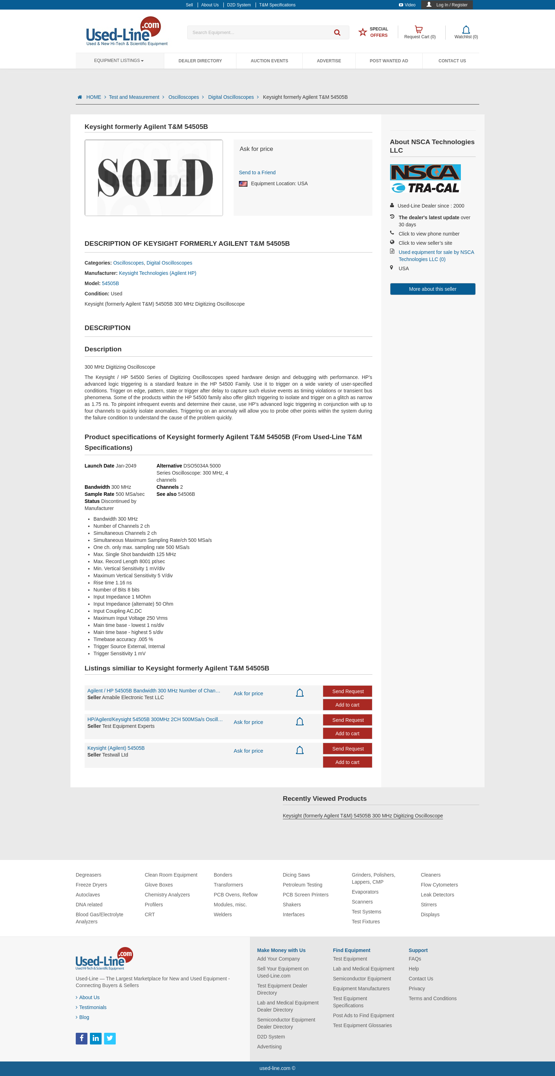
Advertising (269, 1046)
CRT (150, 914)
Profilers (154, 904)
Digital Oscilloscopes (234, 97)
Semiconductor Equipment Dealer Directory (286, 1023)
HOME (96, 97)
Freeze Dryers (91, 885)
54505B (110, 283)
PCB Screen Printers (305, 894)
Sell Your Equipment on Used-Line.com (283, 972)
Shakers (292, 904)
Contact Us (452, 60)
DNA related (89, 904)
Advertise (329, 60)
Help (414, 969)
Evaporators (365, 892)
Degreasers (88, 875)
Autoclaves (88, 894)
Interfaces (293, 914)
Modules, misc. (230, 904)
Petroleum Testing (302, 885)
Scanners (362, 902)
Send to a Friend (257, 172)
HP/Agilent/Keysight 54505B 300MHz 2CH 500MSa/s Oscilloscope (155, 719)
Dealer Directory (200, 60)
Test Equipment (350, 959)
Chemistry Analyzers (167, 894)
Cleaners (431, 875)
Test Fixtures (366, 921)
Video (407, 4)
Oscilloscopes (186, 97)
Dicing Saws (296, 875)
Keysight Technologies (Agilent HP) (157, 273)
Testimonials (91, 1007)
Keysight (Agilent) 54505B (116, 748)
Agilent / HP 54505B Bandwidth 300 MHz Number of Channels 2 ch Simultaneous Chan (155, 690)
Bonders (223, 875)
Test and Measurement (137, 97)
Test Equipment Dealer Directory (282, 989)
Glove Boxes (159, 885)
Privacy (417, 988)
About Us (88, 997)
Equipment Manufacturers (361, 988)
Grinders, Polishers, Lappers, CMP (373, 878)
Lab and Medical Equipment (364, 969)
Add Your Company (278, 959)
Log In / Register (452, 4)
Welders (223, 914)
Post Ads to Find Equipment (363, 1015)
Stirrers (429, 904)
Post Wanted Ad (389, 60)
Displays (430, 914)
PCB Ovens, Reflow (236, 894)
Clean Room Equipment (171, 875)
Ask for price (248, 693)
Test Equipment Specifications (350, 1002)
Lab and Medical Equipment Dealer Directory (288, 1006)
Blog (82, 1017)
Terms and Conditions (433, 998)
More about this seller (433, 289)
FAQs (415, 959)
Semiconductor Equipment (362, 978)
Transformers (228, 885)
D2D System (271, 1037)
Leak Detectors (437, 894)
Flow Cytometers (439, 885)
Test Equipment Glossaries (362, 1025)
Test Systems (366, 911)
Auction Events (269, 60)
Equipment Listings (119, 60)
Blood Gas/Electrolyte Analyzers (100, 918)
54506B (186, 494)
